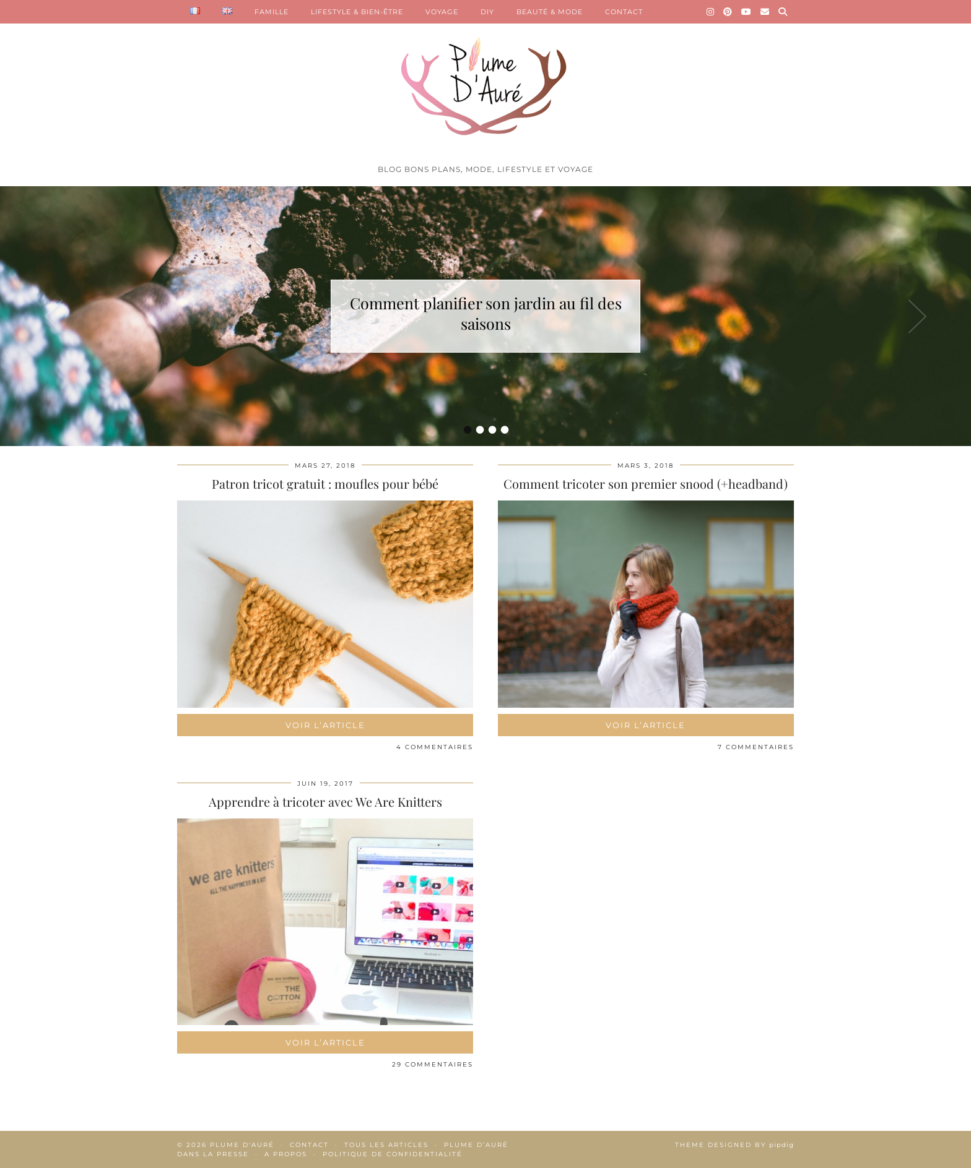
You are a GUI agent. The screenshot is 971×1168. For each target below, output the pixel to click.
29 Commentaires (432, 1064)
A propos (285, 1154)
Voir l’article (325, 725)
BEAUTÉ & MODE (549, 11)
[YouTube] (746, 12)
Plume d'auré (242, 1145)
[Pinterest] (728, 12)
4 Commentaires (434, 747)
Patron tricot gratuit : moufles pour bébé (325, 483)
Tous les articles (386, 1145)
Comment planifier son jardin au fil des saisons (486, 313)
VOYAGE (441, 11)
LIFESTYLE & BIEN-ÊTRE (357, 11)
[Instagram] (711, 12)
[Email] (765, 12)
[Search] (783, 12)
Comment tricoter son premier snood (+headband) (645, 483)
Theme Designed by (734, 1145)
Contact (309, 1145)
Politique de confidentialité (393, 1154)
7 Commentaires (756, 747)
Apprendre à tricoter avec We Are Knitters (325, 801)
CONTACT (624, 11)
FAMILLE (272, 11)
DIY (487, 11)
